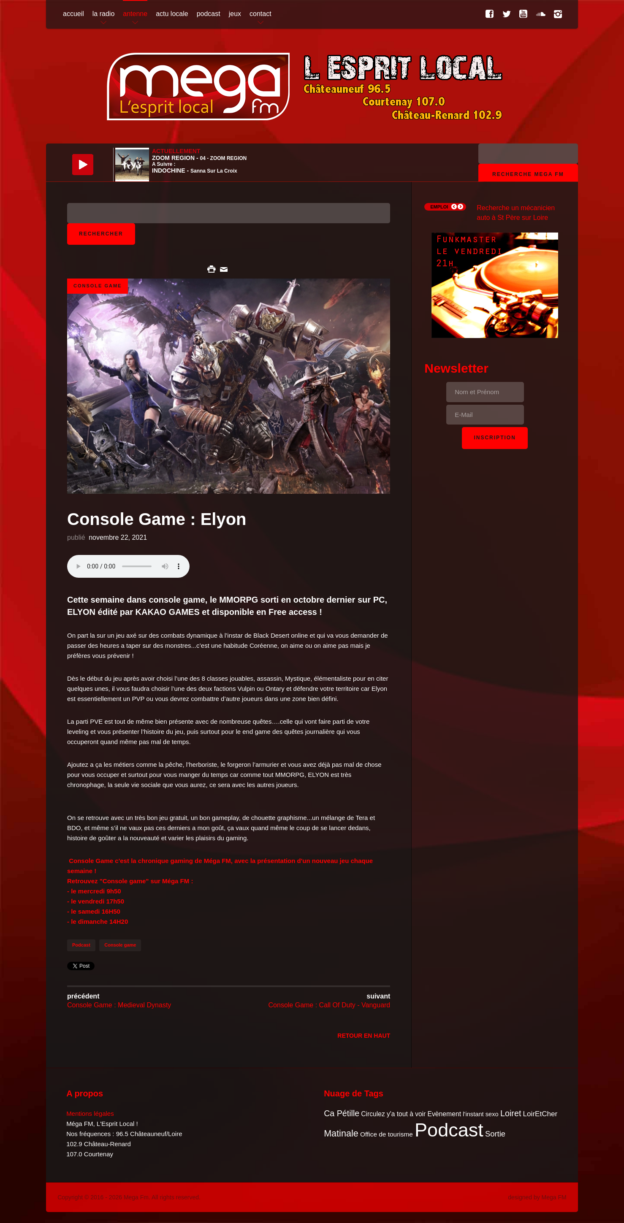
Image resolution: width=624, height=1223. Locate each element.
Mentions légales (90, 1113)
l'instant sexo (480, 1114)
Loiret (510, 1113)
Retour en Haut (363, 1035)
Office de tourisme (386, 1134)
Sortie (495, 1133)
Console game (120, 944)
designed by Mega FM (537, 1197)
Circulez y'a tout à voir (393, 1113)
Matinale (341, 1133)
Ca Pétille (341, 1113)
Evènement (444, 1113)
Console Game (97, 285)
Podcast (81, 944)
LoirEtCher (540, 1114)
